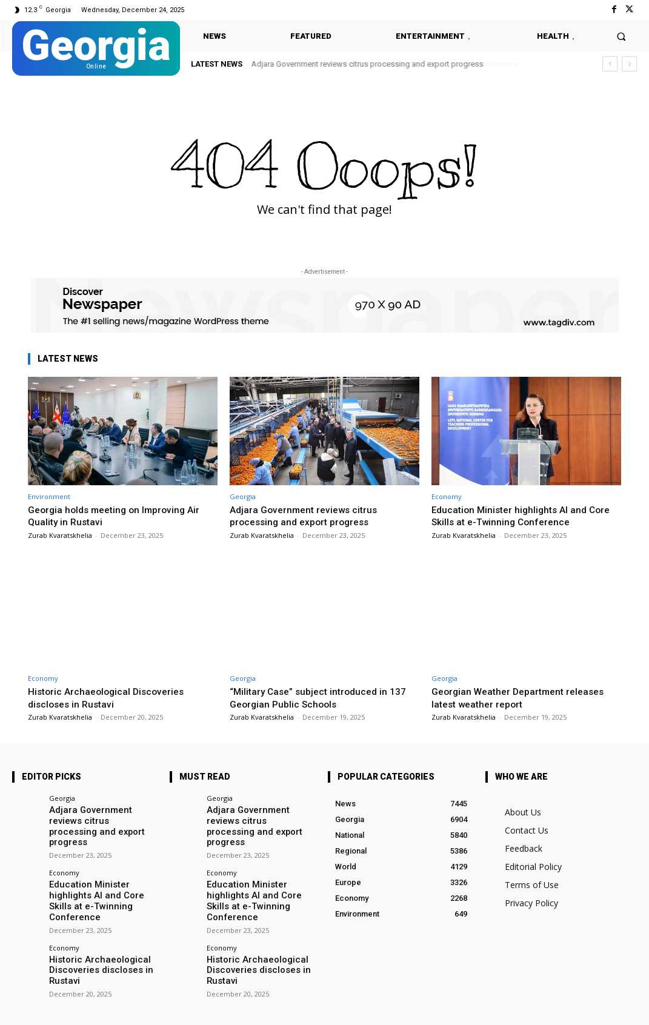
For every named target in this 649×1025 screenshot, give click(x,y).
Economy (446, 496)
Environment (49, 496)
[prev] (609, 63)
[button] (621, 36)
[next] (629, 63)
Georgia (243, 496)
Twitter (158, 1007)
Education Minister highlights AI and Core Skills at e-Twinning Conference (526, 515)
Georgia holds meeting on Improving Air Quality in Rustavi (119, 515)
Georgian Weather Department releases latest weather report (524, 697)
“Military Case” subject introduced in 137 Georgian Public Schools (324, 697)
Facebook (95, 1007)
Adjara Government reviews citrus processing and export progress (367, 63)
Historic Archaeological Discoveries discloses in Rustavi (110, 697)
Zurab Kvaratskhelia (60, 535)
